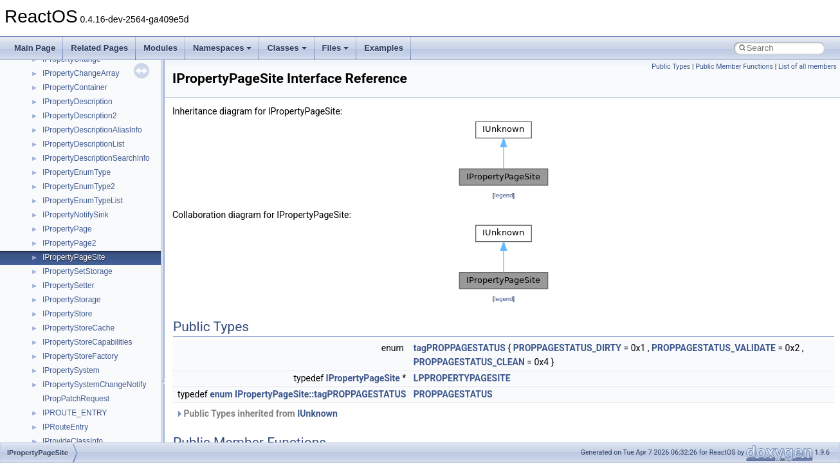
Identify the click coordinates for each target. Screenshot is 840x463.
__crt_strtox (62, 335)
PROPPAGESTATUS (453, 394)
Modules (160, 48)
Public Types (671, 66)
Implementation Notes (59, 180)
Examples (383, 48)
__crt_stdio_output (74, 321)
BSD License (44, 194)
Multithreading (46, 151)
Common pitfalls (49, 81)
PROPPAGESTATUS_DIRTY (567, 348)
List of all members (807, 66)
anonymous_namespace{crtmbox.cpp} (108, 406)
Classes (286, 48)
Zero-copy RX (45, 123)
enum (221, 394)
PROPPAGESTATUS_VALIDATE (714, 348)
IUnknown (317, 413)
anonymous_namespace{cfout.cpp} (102, 392)
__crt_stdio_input (71, 307)
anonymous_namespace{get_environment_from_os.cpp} (139, 434)
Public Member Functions (734, 66)
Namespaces (222, 48)
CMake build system (56, 66)
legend (503, 195)
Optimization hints (52, 165)
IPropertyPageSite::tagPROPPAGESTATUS (320, 394)
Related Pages (99, 48)
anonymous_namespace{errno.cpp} (103, 420)
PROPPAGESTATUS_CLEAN (469, 362)
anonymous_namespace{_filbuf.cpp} (104, 363)
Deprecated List (49, 236)
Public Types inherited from (257, 413)
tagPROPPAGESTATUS (460, 348)
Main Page (34, 48)
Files (335, 48)
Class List (49, 293)
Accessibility (63, 349)
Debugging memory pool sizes (73, 95)
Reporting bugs (48, 109)
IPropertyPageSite (363, 378)
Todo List (37, 222)
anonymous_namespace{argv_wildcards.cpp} (119, 378)
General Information (56, 208)
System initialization (55, 137)
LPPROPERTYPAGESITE (462, 378)
